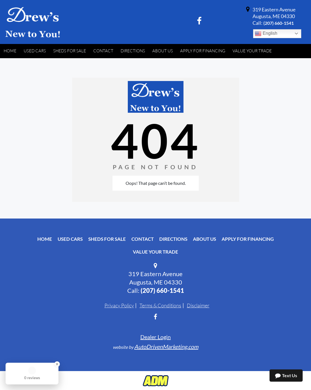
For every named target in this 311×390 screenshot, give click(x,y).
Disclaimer (198, 305)
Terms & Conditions (160, 305)
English (266, 33)
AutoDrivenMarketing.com (166, 346)
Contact (142, 239)
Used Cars (70, 239)
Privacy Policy (119, 305)
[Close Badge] (57, 364)
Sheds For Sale (107, 239)
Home (44, 239)
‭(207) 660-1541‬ (278, 23)
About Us (204, 239)
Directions (173, 239)
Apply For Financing (248, 239)
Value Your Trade (155, 252)
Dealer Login (155, 336)
